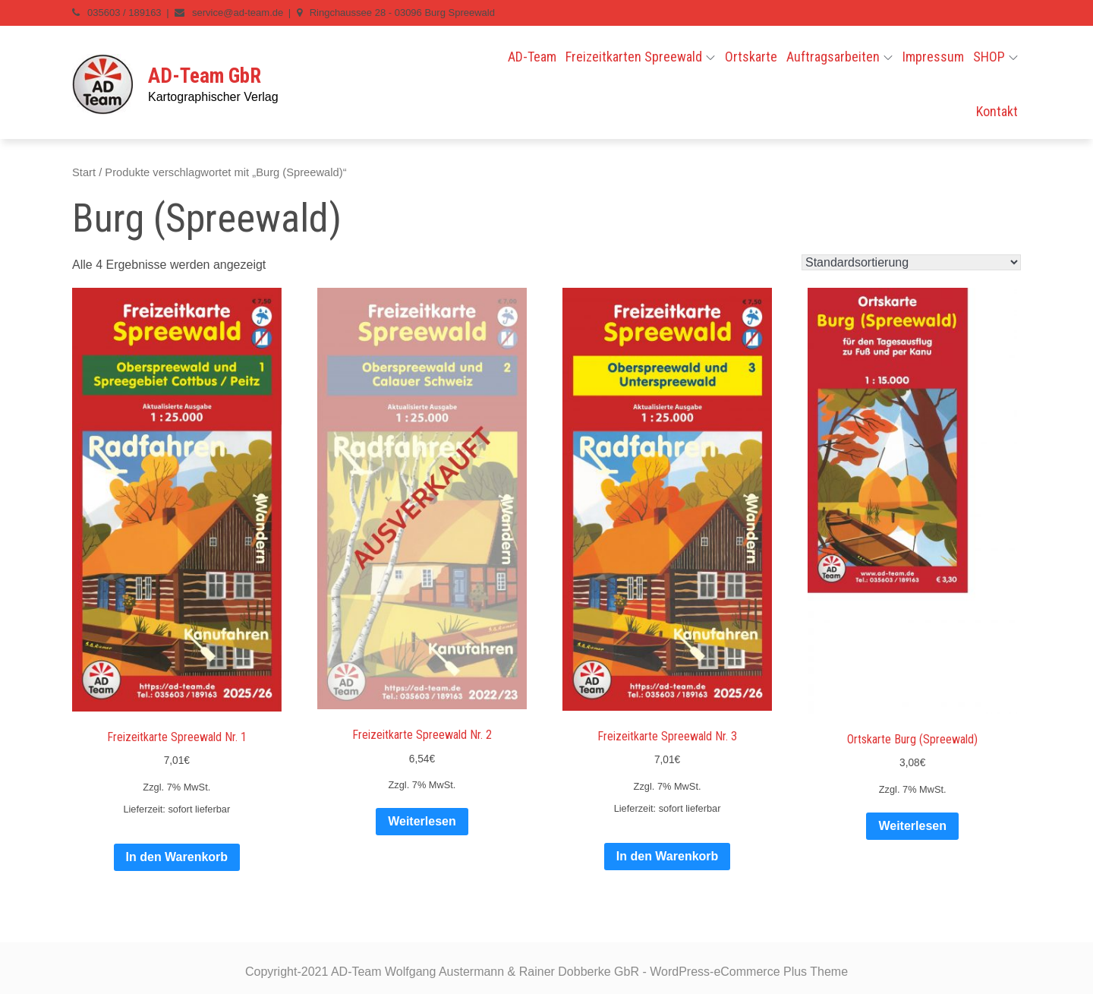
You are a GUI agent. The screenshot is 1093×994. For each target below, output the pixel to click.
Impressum (933, 57)
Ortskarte (751, 57)
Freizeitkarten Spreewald (640, 57)
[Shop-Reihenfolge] (911, 262)
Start (84, 172)
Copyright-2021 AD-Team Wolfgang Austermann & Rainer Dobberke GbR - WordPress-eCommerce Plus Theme (546, 971)
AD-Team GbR (204, 76)
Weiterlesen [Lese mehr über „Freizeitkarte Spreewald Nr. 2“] (422, 821)
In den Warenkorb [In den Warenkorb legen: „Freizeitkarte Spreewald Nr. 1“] (177, 856)
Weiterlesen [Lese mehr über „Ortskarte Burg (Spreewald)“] (912, 825)
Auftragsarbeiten (839, 57)
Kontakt (997, 111)
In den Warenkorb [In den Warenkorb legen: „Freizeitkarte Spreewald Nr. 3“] (667, 856)
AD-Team (532, 57)
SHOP (995, 57)
